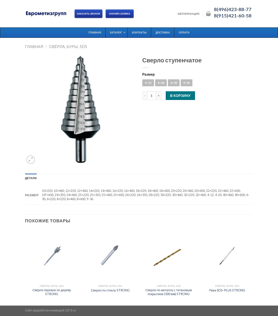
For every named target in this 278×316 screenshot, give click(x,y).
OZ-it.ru (70, 310)
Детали (31, 178)
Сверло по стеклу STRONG (110, 290)
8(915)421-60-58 (233, 15)
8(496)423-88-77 (233, 9)
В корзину (180, 95)
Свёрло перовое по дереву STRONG (52, 292)
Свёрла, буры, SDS (68, 46)
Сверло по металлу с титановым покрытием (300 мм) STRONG (169, 292)
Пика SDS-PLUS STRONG (227, 290)
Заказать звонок (88, 13)
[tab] (31, 178)
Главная (34, 46)
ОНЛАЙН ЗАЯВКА (120, 13)
